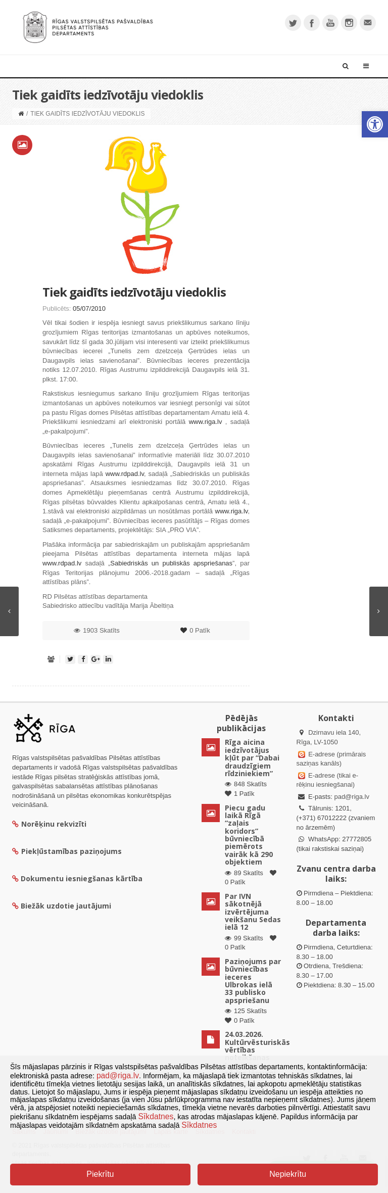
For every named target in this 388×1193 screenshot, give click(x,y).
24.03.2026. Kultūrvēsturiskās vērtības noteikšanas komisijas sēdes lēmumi (257, 1053)
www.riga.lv (205, 421)
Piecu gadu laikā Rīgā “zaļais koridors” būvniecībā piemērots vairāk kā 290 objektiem (249, 835)
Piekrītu (100, 1174)
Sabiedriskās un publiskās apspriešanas (171, 563)
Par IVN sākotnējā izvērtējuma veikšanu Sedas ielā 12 (253, 911)
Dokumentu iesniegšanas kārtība (81, 878)
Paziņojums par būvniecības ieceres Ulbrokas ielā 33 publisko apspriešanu (253, 981)
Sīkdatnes (156, 1116)
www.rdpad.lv (125, 474)
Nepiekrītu (287, 1174)
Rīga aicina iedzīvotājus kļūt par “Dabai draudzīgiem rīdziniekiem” (252, 757)
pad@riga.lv (351, 796)
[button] (375, 124)
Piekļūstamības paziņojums (67, 851)
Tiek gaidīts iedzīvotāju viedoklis (134, 291)
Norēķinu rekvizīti (49, 824)
